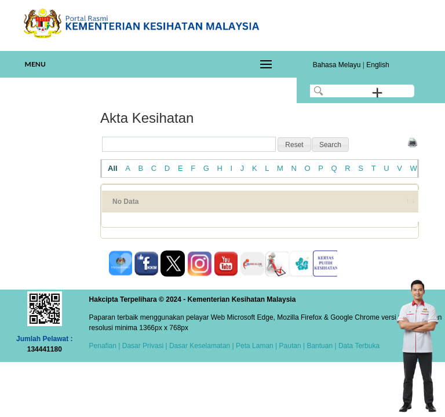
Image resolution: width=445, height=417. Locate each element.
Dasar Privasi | (143, 346)
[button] (294, 144)
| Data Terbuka (356, 346)
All (113, 168)
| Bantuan (317, 346)
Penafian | (105, 346)
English (377, 65)
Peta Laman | (256, 346)
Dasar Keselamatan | (200, 346)
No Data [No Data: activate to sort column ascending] (125, 201)
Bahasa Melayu (337, 65)
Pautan (290, 346)
